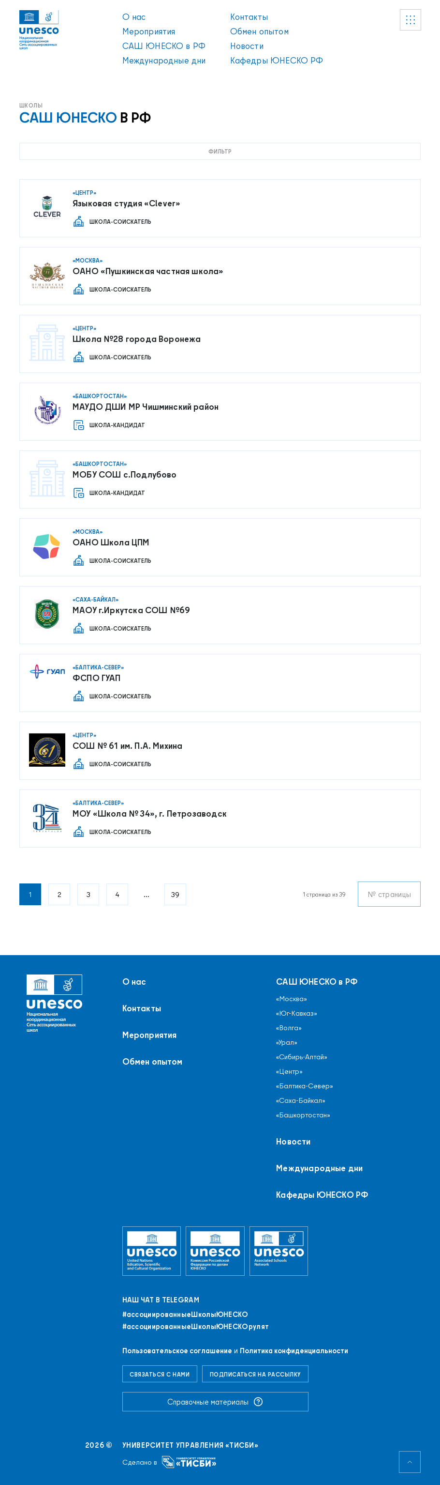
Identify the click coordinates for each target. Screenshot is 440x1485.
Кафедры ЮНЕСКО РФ (276, 60)
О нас (134, 17)
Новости (247, 46)
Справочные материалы (215, 1401)
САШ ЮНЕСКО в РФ (164, 46)
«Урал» (286, 1042)
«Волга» (289, 1028)
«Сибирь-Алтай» (301, 1057)
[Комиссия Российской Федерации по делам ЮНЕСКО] (215, 1250)
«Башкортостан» (303, 1115)
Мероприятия (149, 31)
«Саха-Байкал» (300, 1100)
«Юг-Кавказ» (296, 1013)
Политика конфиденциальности (294, 1351)
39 (175, 894)
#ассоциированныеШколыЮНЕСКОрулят (195, 1326)
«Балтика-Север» (304, 1086)
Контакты (249, 17)
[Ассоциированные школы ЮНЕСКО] (278, 1250)
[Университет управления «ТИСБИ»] (189, 1462)
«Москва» (291, 999)
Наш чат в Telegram (160, 1300)
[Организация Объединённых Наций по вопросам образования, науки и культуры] (151, 1250)
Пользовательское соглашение (177, 1351)
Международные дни (164, 60)
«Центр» (289, 1071)
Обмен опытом (259, 31)
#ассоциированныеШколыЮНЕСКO (185, 1314)
